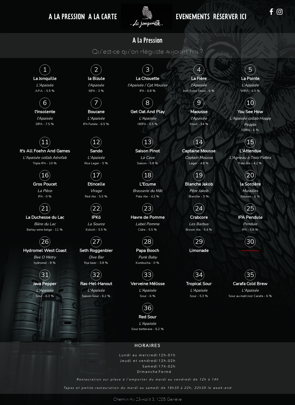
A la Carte (102, 16)
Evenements (193, 16)
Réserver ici (230, 16)
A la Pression (67, 16)
